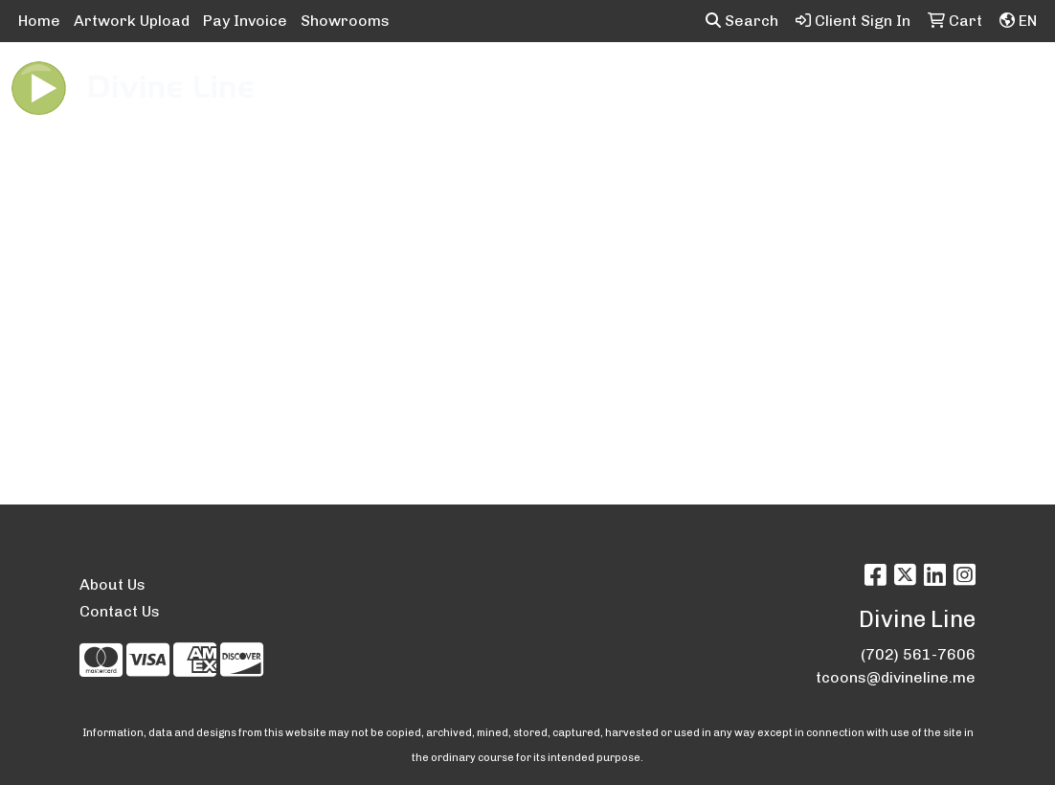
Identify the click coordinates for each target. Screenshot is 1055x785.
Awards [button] (390, 84)
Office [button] (895, 84)
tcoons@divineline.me (896, 677)
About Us (112, 584)
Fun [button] (643, 84)
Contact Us (119, 611)
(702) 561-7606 (918, 654)
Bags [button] (469, 84)
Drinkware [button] (559, 84)
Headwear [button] (725, 84)
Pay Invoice (245, 20)
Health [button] (819, 84)
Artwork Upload (132, 20)
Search (742, 20)
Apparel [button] (301, 84)
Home (39, 20)
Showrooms (345, 20)
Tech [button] (966, 84)
